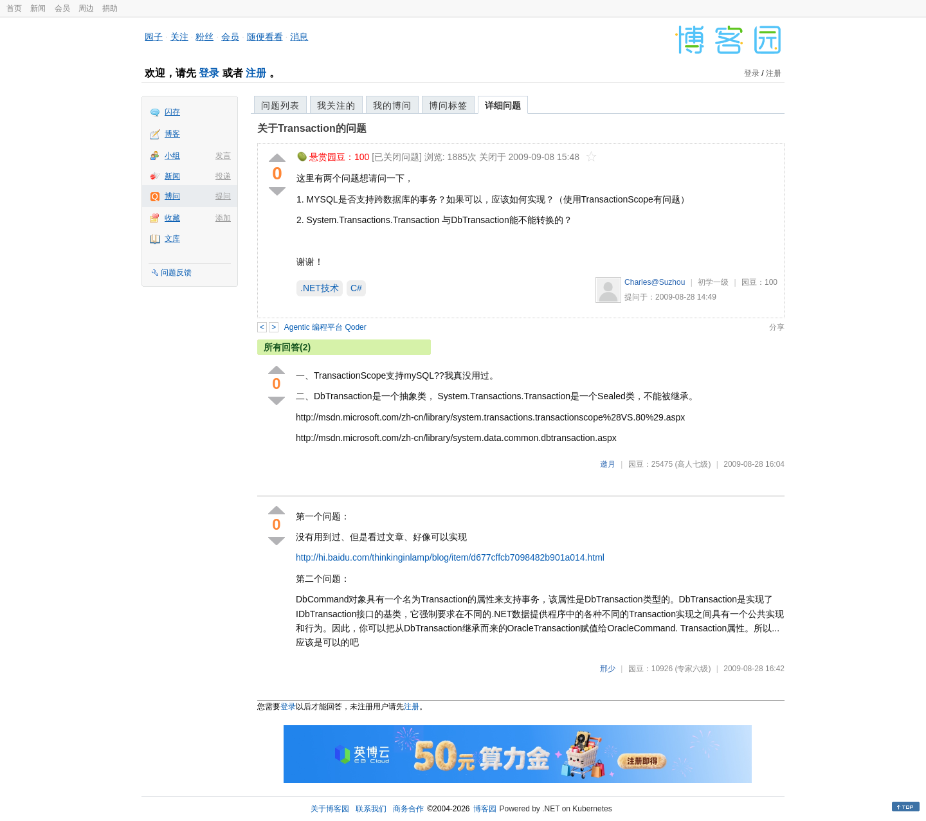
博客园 (484, 808)
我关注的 (336, 105)
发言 (223, 155)
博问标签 (448, 105)
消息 (299, 37)
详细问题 (503, 105)
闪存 (172, 111)
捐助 (110, 8)
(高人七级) (693, 464)
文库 (172, 238)
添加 (223, 217)
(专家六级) (693, 668)
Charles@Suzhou (654, 282)
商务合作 (408, 808)
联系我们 (371, 808)
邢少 (607, 668)
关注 (179, 37)
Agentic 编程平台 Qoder (325, 327)
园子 (154, 37)
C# (356, 288)
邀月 (607, 464)
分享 (777, 327)
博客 (172, 133)
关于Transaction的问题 (312, 128)
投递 (223, 176)
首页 (14, 8)
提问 (223, 196)
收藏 (172, 217)
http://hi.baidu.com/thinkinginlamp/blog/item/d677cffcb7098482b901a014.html (450, 557)
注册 (256, 73)
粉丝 (204, 37)
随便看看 (265, 37)
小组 (172, 155)
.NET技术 (319, 288)
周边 (86, 8)
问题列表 (280, 105)
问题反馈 (176, 272)
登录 (209, 73)
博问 (172, 196)
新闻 (38, 8)
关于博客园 (330, 808)
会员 (62, 8)
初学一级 (713, 282)
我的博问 (392, 105)
